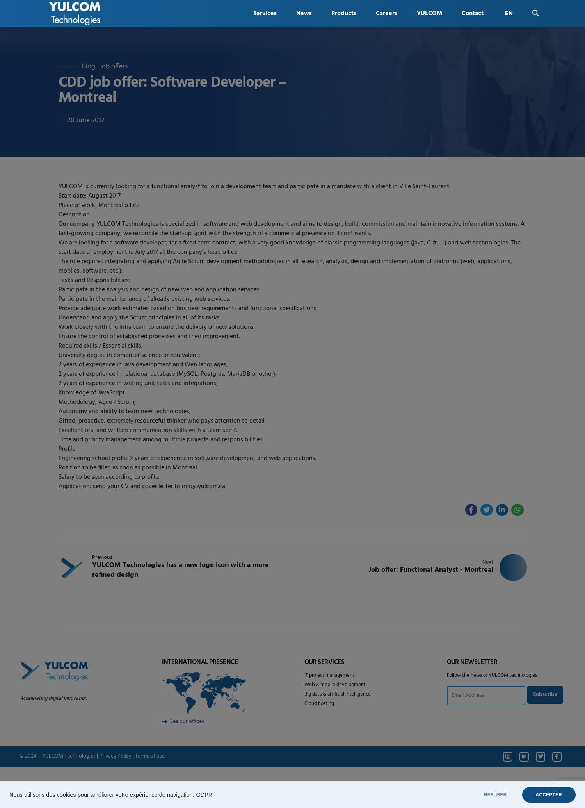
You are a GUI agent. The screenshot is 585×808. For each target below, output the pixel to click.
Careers (386, 14)
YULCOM (429, 14)
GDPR (204, 795)
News (304, 14)
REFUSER (495, 794)
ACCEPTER (549, 794)
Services (265, 14)
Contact (473, 14)
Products (343, 14)
